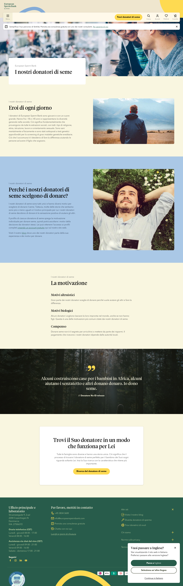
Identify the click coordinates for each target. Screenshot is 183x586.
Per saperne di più (100, 27)
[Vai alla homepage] (10, 6)
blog (24, 233)
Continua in (154, 578)
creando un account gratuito (31, 227)
